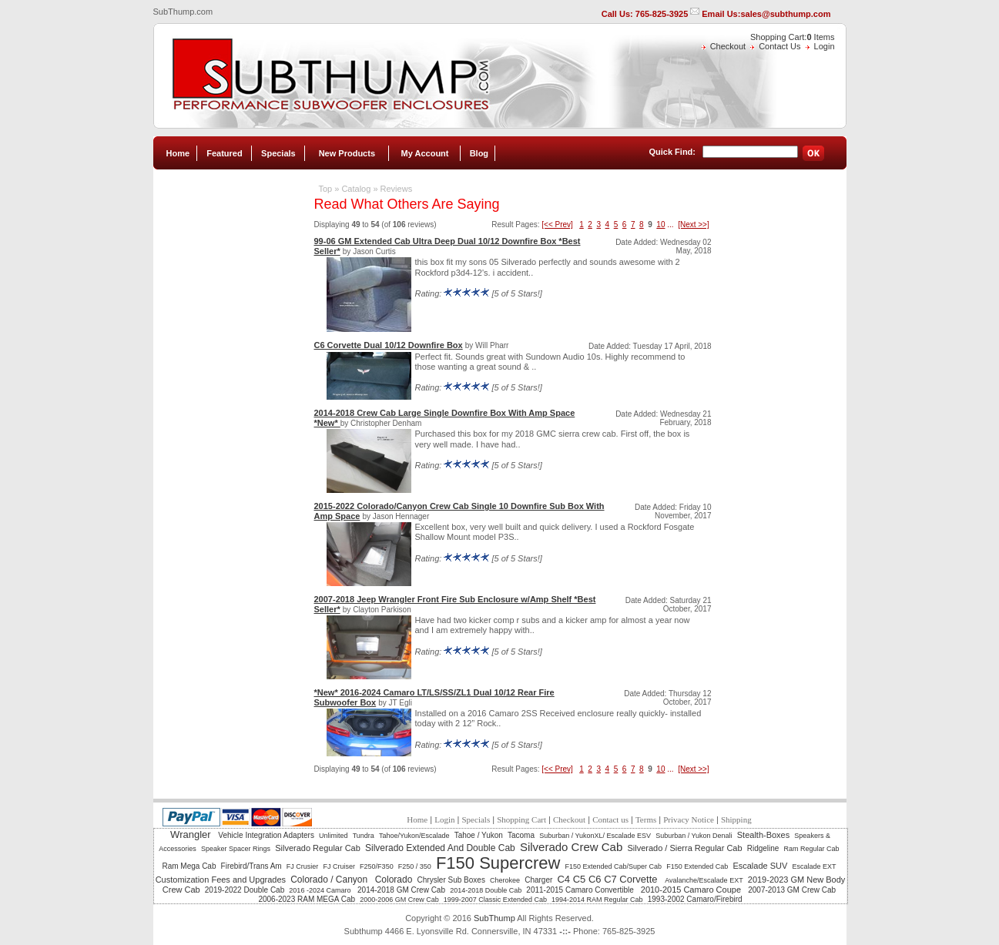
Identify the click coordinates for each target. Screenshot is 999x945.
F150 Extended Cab (697, 866)
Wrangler (191, 834)
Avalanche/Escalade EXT (704, 880)
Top (325, 188)
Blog (479, 153)
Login (824, 46)
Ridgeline (763, 848)
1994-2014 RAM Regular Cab (597, 899)
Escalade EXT (814, 866)
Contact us (610, 819)
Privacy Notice (688, 819)
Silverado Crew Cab (571, 846)
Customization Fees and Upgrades (221, 879)
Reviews (396, 188)
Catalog (355, 188)
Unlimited (333, 835)
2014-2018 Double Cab (485, 890)
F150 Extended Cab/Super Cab (613, 866)
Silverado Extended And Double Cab (440, 848)
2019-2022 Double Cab (244, 890)
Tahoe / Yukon (478, 835)
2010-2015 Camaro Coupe (692, 889)
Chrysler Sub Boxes (451, 880)
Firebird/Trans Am (251, 866)
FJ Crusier (303, 866)
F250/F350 (377, 866)
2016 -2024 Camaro (321, 890)
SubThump (494, 918)
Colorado (394, 879)
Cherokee (505, 880)
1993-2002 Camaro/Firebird (695, 899)
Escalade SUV (759, 865)
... (670, 224)
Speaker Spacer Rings (235, 849)
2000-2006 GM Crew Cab (399, 899)
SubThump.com (183, 11)
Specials (278, 153)
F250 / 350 (414, 866)
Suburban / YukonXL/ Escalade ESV (595, 835)
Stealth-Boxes (763, 834)
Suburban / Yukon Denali (693, 835)
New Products (347, 153)
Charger (538, 880)
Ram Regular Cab (812, 849)
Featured (224, 153)
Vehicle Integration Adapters (266, 835)
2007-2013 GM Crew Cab (792, 890)
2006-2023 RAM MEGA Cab (306, 899)
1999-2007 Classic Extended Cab (495, 899)
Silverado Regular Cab (317, 848)
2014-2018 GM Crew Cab (401, 890)
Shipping (736, 819)
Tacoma (521, 835)
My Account (425, 153)
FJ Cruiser (339, 866)
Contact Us (779, 46)
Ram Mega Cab (189, 866)
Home (177, 153)
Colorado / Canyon (330, 879)
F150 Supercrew (498, 863)
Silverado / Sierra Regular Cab (684, 848)
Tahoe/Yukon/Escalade (414, 835)
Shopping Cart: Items (792, 37)
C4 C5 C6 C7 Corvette (608, 879)
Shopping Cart (521, 819)
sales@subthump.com (785, 13)
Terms (645, 819)
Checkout (728, 46)
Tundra (363, 835)
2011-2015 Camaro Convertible (580, 890)
